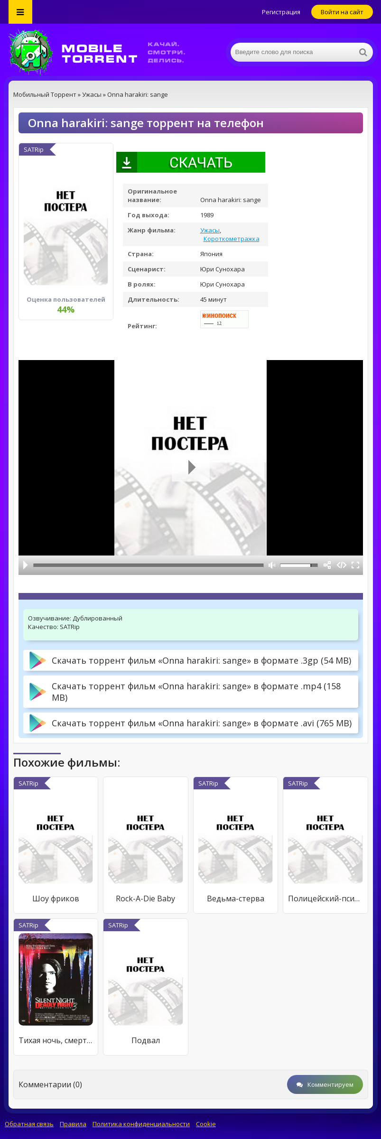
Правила (73, 1124)
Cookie (206, 1124)
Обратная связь (29, 1124)
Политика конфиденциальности (141, 1124)
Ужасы (210, 230)
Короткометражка (232, 238)
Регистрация (281, 12)
